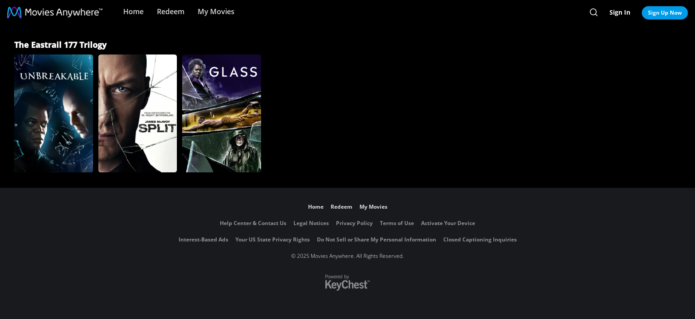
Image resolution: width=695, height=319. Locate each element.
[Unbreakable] (53, 113)
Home (133, 11)
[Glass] (221, 113)
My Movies (216, 11)
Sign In (619, 12)
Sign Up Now (665, 12)
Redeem (170, 11)
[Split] (137, 113)
